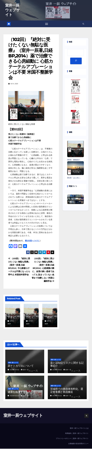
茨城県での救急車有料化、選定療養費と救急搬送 (66, 391)
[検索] (76, 61)
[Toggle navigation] (46, 24)
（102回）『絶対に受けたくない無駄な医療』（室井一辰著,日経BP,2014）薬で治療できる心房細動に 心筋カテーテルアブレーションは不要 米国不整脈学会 (30, 59)
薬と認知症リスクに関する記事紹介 (67, 365)
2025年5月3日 (15, 396)
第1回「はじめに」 (74, 178)
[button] (83, 24)
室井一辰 (25, 370)
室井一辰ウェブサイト (12, 10)
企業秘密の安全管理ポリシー (78, 444)
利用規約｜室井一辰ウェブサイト (77, 434)
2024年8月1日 (57, 396)
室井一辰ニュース (13, 363)
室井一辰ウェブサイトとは (79, 429)
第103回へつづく (32, 241)
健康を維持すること (19, 392)
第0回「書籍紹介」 (74, 160)
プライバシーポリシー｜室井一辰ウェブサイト (72, 439)
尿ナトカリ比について (21, 366)
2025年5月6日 (15, 370)
